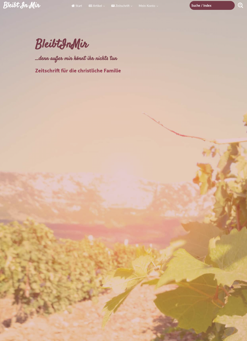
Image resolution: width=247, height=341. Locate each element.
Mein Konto (147, 6)
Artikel (95, 6)
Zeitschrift (120, 6)
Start (76, 6)
